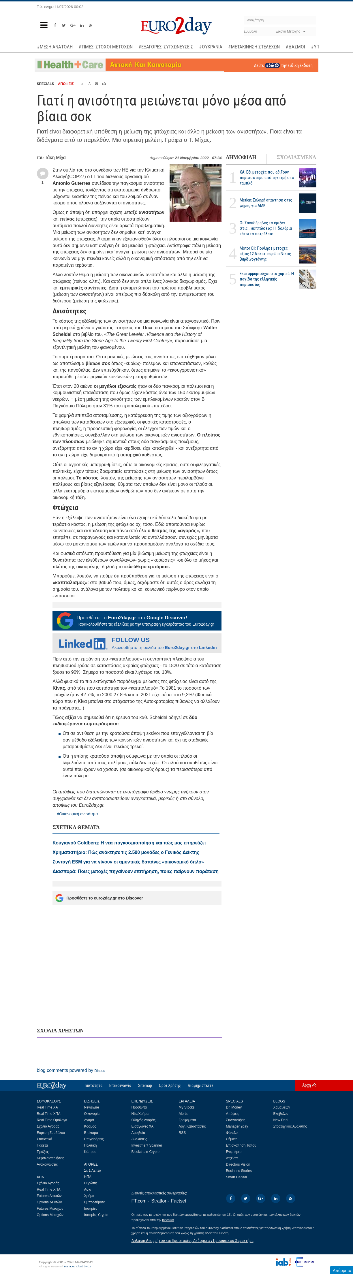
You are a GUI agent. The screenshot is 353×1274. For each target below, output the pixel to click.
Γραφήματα (187, 1120)
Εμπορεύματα (95, 1202)
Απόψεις (232, 1114)
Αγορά (89, 1120)
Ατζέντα (232, 1158)
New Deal (280, 1120)
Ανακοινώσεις (47, 1164)
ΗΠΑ (87, 1177)
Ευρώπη (90, 1183)
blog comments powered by (71, 1070)
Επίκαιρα (91, 1133)
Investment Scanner (147, 1145)
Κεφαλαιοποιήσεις (50, 1158)
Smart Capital (236, 1177)
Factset (178, 1200)
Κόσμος (90, 1126)
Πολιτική (90, 1145)
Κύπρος (90, 1152)
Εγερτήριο (234, 1152)
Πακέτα (42, 1145)
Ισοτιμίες (90, 1209)
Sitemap (145, 1085)
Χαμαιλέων (281, 1107)
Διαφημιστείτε (200, 1085)
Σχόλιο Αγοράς (48, 1126)
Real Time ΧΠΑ (49, 1114)
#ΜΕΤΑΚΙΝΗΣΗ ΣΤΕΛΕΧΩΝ (254, 47)
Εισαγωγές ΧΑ (143, 1126)
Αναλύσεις (139, 1139)
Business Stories (239, 1171)
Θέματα (232, 1139)
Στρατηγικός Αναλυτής (290, 1126)
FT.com (139, 1200)
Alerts (183, 1114)
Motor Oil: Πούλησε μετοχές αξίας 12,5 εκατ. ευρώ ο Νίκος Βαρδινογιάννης (265, 254)
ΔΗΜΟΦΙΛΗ (241, 157)
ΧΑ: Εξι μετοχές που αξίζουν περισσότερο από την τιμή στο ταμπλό (267, 178)
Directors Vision (238, 1164)
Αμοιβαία (138, 1133)
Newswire (91, 1107)
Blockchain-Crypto (145, 1152)
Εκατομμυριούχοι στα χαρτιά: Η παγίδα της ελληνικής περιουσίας (267, 279)
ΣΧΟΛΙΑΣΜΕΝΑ (296, 157)
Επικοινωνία (120, 1085)
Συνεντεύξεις (235, 1120)
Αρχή (306, 1085)
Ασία (87, 1190)
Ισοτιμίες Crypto (96, 1215)
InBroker (168, 1220)
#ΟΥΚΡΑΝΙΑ (210, 47)
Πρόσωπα (139, 1107)
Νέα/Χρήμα (140, 1114)
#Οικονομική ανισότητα (77, 814)
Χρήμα (89, 1196)
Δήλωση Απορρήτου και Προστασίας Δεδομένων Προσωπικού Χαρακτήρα (193, 1240)
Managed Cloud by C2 (77, 1266)
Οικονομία (92, 1114)
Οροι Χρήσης (170, 1085)
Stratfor (158, 1200)
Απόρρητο (342, 1270)
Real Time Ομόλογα (52, 1120)
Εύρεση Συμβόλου (51, 1133)
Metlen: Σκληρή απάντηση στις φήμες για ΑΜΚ (266, 202)
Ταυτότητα (93, 1085)
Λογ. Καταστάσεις (192, 1126)
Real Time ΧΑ (47, 1107)
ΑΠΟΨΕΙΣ (66, 84)
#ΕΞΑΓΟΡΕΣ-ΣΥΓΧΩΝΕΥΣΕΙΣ (165, 47)
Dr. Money (234, 1107)
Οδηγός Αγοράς (144, 1120)
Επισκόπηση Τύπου (241, 1145)
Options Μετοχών (50, 1215)
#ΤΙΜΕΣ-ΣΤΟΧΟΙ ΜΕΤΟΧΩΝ (105, 47)
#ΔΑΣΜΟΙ (295, 47)
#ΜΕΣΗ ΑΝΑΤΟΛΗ (55, 47)
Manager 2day (237, 1126)
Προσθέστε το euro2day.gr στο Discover (99, 898)
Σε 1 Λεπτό (92, 1170)
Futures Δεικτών (49, 1196)
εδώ (272, 65)
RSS (182, 1133)
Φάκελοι (232, 1133)
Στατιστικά (44, 1139)
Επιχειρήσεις (94, 1139)
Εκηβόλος (280, 1114)
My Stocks (187, 1107)
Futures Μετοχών (50, 1209)
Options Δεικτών (49, 1202)
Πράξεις (43, 1152)
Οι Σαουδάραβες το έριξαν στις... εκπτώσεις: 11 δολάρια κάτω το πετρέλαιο (266, 228)
